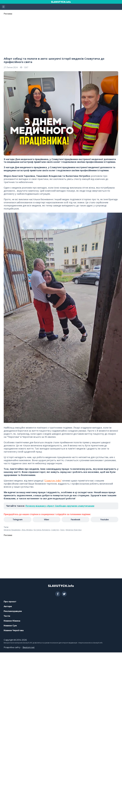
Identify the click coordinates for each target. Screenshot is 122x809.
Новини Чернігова (14, 630)
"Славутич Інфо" (53, 480)
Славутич (55, 530)
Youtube (104, 519)
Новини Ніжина (12, 621)
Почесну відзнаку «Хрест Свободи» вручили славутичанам (59, 505)
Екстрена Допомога (42, 530)
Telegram (18, 519)
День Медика (27, 530)
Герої (62, 530)
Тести (7, 616)
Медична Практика (73, 530)
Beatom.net (29, 647)
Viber (46, 519)
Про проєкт (10, 601)
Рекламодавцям (13, 611)
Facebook (75, 519)
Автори (8, 606)
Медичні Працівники (12, 530)
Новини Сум (10, 625)
